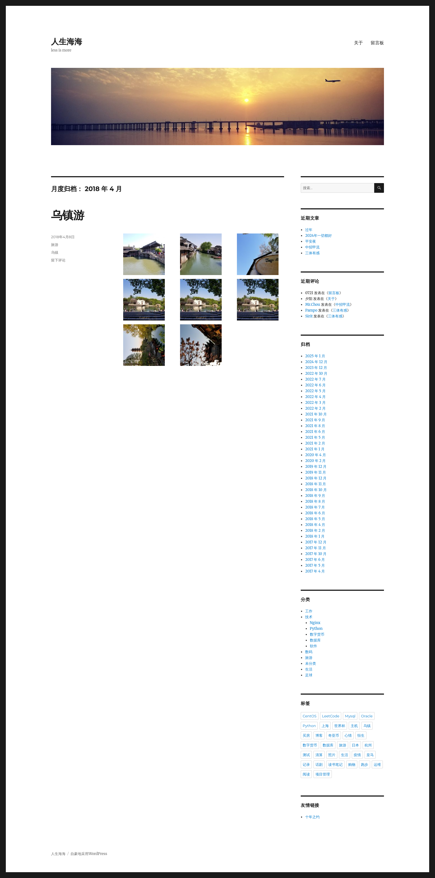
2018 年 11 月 (315, 484)
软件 (313, 646)
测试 (306, 755)
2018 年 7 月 (315, 507)
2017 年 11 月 (315, 548)
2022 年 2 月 (315, 408)
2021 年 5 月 (315, 437)
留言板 (377, 42)
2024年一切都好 (318, 235)
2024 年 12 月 (316, 362)
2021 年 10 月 (316, 414)
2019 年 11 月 (315, 472)
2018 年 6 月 (315, 513)
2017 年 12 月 (316, 542)
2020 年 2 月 (315, 460)
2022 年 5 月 (315, 391)
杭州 (368, 745)
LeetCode (330, 716)
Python (316, 628)
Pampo (311, 310)
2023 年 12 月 (316, 367)
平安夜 (310, 241)
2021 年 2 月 (315, 443)
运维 (377, 764)
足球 (308, 675)
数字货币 (317, 634)
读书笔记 (335, 764)
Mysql (350, 716)
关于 (358, 42)
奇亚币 (333, 735)
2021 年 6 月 (315, 431)
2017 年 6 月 (315, 559)
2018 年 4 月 (315, 524)
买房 (306, 735)
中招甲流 (312, 247)
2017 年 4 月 (315, 571)
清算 (319, 755)
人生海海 (66, 41)
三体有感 (312, 253)
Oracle (367, 716)
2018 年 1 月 (315, 536)
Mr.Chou (312, 304)
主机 (354, 725)
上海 (325, 725)
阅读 (306, 774)
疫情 (357, 755)
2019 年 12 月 (316, 466)
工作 (308, 611)
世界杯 (339, 725)
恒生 (361, 735)
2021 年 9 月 (315, 420)
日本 (355, 745)
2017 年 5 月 (315, 565)
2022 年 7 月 (315, 379)
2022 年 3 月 (315, 402)
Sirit (309, 316)
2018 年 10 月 (316, 489)
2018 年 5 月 (315, 519)
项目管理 (322, 774)
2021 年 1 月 (315, 449)
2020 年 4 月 (315, 455)
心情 (348, 735)
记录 (306, 764)
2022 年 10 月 (316, 373)
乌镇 (54, 252)
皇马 (370, 755)
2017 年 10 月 (316, 553)
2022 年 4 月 (315, 396)
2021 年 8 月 (315, 425)
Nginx (315, 622)
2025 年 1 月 (315, 356)
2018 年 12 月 (316, 478)
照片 (331, 755)
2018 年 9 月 (315, 495)
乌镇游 (67, 215)
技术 (308, 617)
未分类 (310, 663)
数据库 (315, 640)
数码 (308, 651)
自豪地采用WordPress (88, 853)
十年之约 (312, 817)
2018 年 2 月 (315, 530)
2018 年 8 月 (315, 501)
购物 (351, 764)
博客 (319, 735)
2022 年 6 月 (315, 385)
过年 (308, 229)
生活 (308, 669)
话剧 (319, 764)
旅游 (54, 244)
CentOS (310, 716)
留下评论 (58, 260)
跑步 (364, 764)
